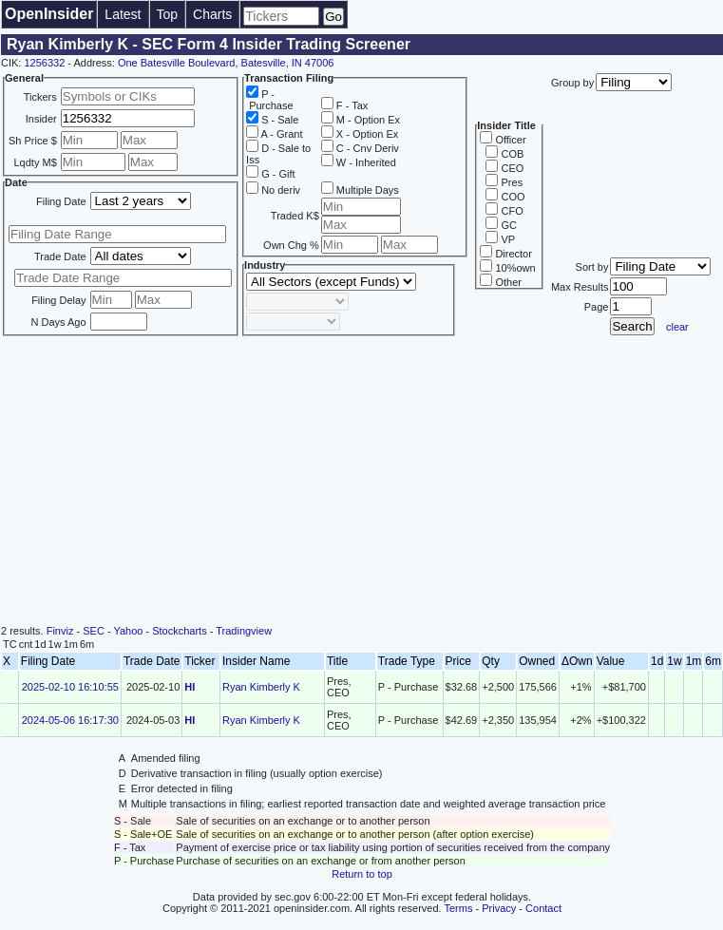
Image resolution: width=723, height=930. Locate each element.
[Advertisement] (362, 483)
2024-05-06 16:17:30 (70, 720)
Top (168, 14)
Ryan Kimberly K (261, 687)
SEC (94, 630)
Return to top (362, 874)
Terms (459, 908)
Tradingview (244, 630)
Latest (123, 14)
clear (677, 326)
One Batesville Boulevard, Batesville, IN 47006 (225, 62)
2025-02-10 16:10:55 (70, 687)
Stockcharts (179, 630)
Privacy (499, 908)
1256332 (44, 62)
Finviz (60, 630)
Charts (212, 14)
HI (189, 687)
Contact (543, 908)
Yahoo (128, 630)
